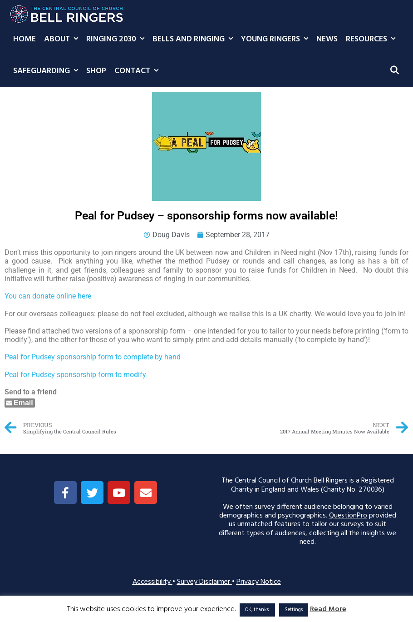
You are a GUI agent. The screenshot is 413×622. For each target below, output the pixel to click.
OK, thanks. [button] (257, 610)
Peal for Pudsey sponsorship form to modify (75, 374)
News (327, 39)
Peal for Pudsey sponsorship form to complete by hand (93, 357)
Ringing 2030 (117, 39)
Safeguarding (47, 71)
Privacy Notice (258, 582)
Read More (328, 609)
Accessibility (152, 582)
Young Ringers (276, 39)
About (63, 39)
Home (24, 39)
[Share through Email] (20, 403)
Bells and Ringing (194, 39)
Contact (138, 71)
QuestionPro (348, 516)
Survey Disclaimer (204, 582)
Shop (96, 71)
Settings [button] (294, 610)
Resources (372, 39)
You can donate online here (48, 296)
